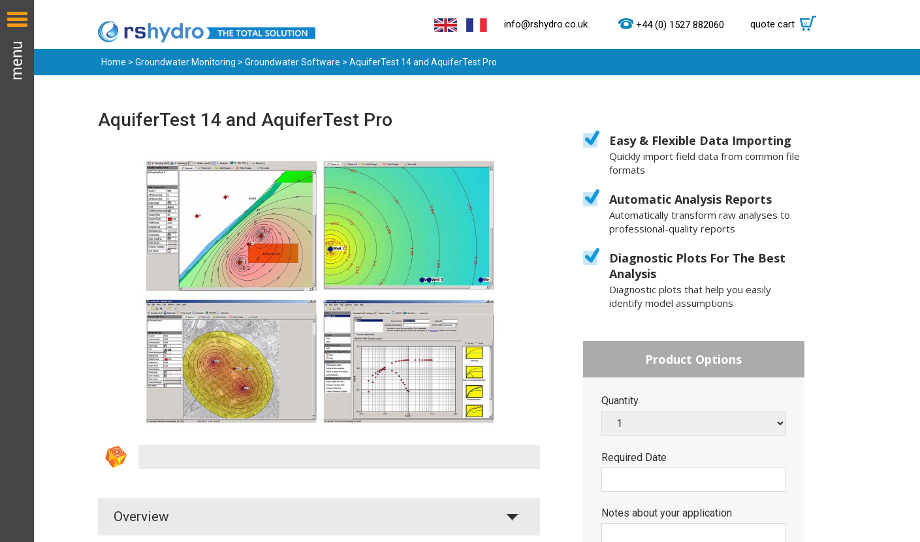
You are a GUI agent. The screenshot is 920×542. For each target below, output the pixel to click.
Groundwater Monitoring (185, 62)
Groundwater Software (292, 62)
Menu (17, 271)
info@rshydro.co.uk (546, 24)
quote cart (786, 24)
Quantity (620, 401)
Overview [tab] (141, 516)
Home (113, 62)
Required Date (634, 458)
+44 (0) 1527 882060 (680, 25)
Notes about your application (666, 513)
